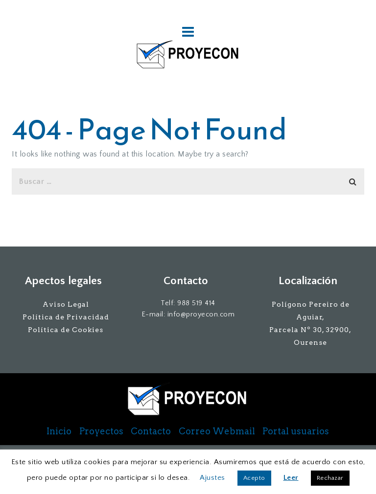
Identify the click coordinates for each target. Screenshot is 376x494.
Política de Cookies (65, 330)
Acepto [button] (254, 477)
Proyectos (101, 431)
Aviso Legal (66, 304)
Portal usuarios (295, 431)
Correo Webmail (217, 431)
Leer (291, 477)
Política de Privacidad (66, 317)
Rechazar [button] (330, 477)
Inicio (59, 431)
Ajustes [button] (212, 477)
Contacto (151, 431)
